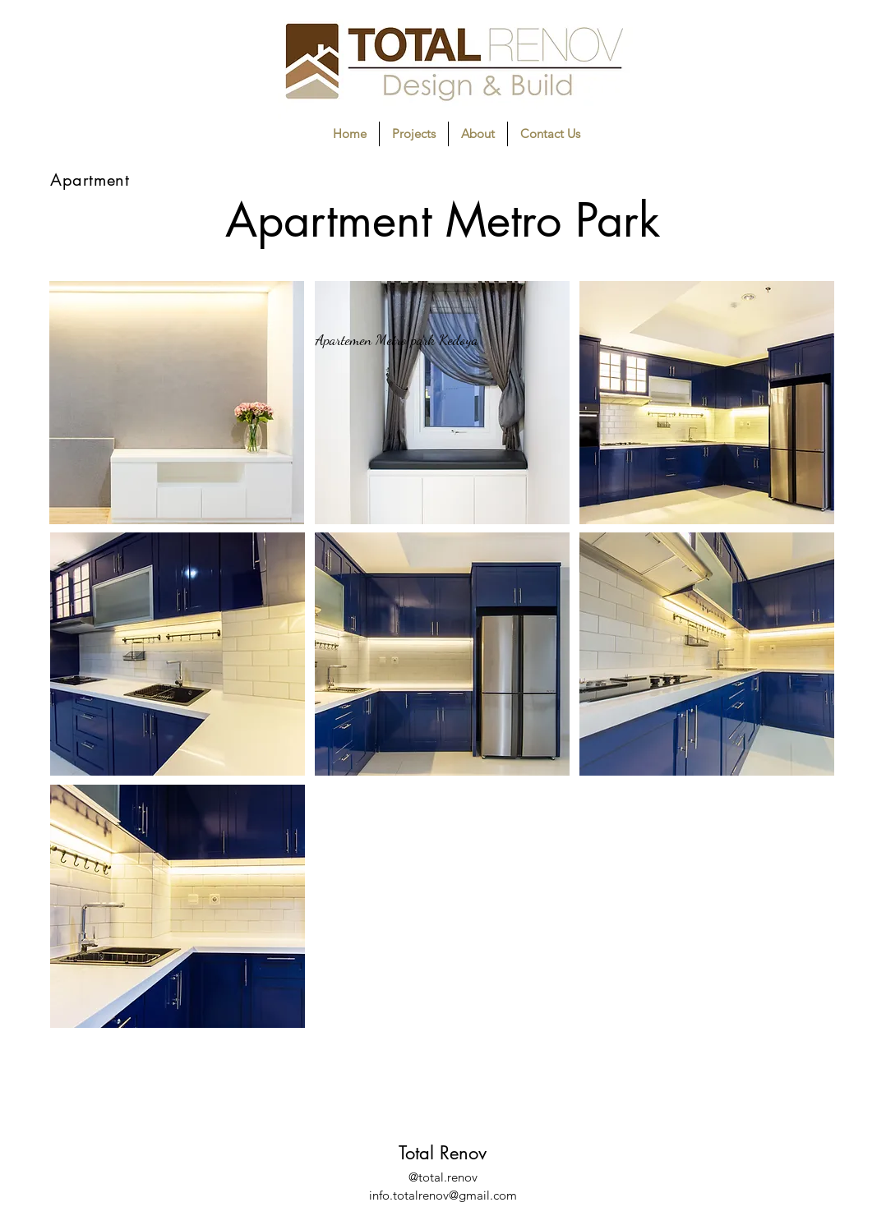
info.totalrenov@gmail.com (443, 1195)
